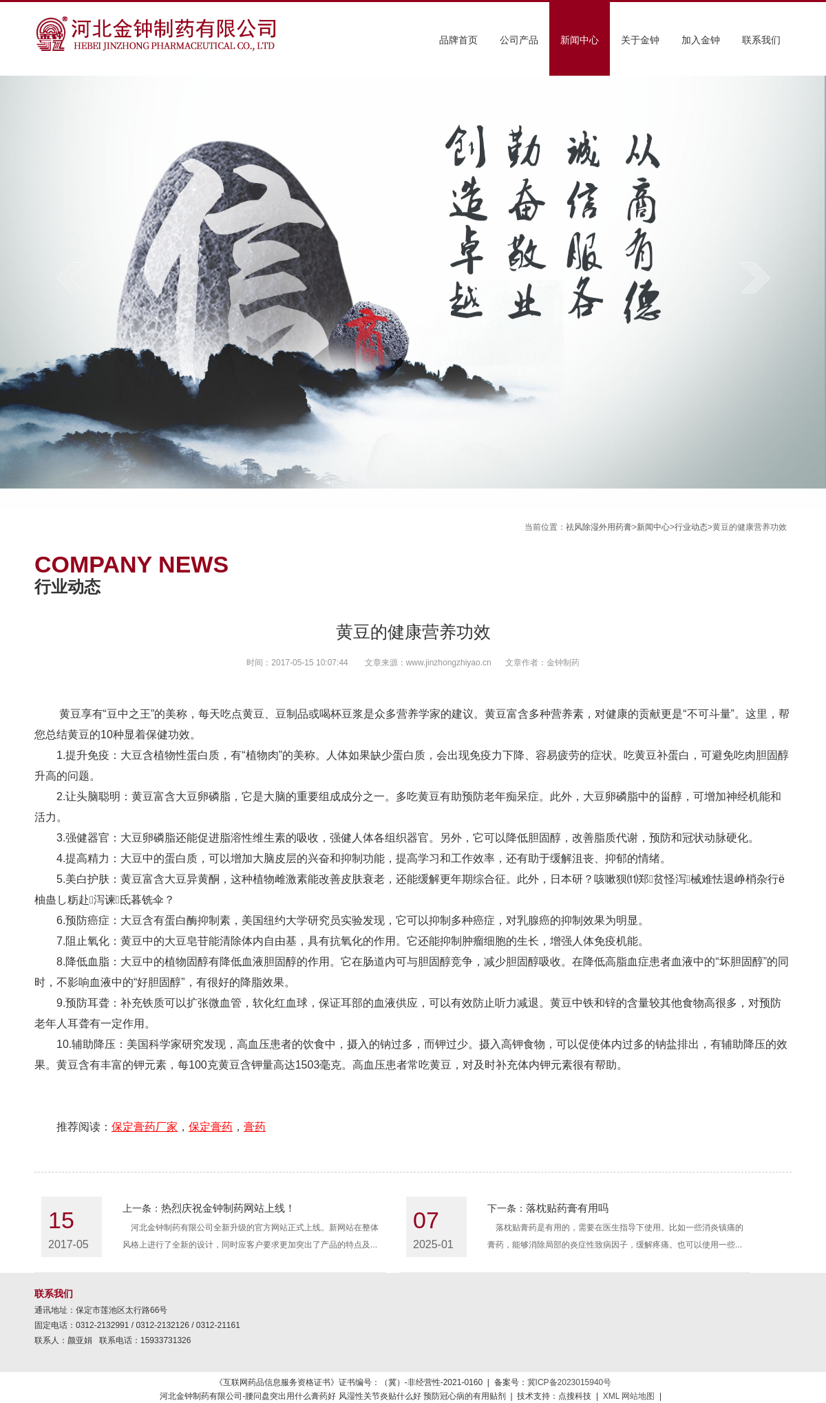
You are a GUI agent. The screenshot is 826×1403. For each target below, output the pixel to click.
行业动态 (691, 527)
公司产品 (519, 39)
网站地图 (638, 1396)
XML (611, 1396)
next (755, 277)
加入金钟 (700, 39)
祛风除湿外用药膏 (599, 527)
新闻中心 (579, 39)
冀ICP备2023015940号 (569, 1382)
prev (70, 277)
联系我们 (761, 39)
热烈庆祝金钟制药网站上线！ (228, 1208)
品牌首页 (458, 39)
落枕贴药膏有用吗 (567, 1208)
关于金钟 (640, 39)
